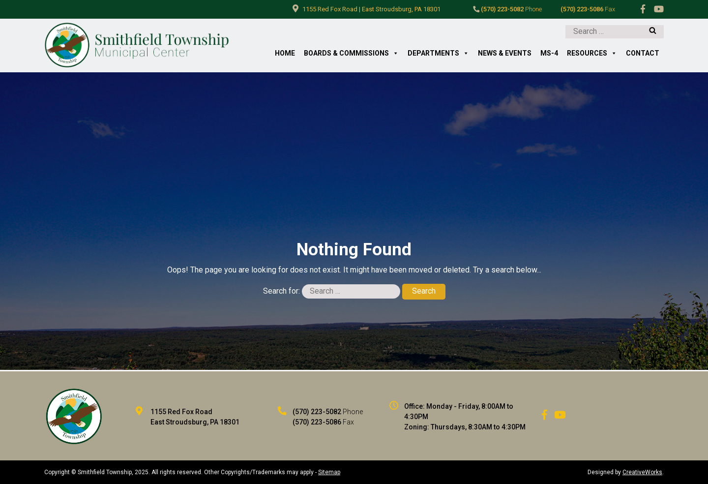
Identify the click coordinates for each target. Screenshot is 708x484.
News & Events (504, 53)
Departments (438, 53)
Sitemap (329, 472)
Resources (592, 53)
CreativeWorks (642, 472)
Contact (642, 53)
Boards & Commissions (351, 53)
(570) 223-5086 (587, 9)
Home (285, 53)
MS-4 (549, 53)
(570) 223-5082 (507, 9)
